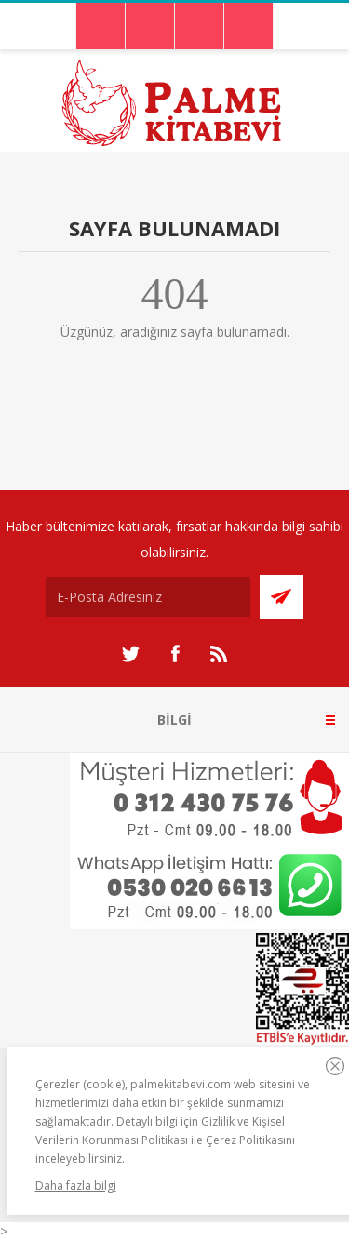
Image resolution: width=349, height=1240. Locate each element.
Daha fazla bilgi (75, 1185)
